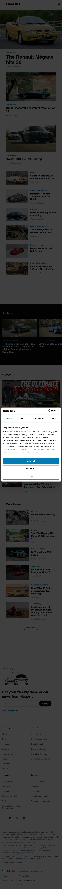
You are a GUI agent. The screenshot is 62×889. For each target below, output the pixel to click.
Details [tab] (23, 418)
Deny (31, 476)
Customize (31, 468)
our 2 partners (17, 431)
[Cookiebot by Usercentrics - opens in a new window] (48, 411)
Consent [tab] (8, 418)
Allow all (31, 461)
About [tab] (53, 418)
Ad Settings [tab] (38, 418)
